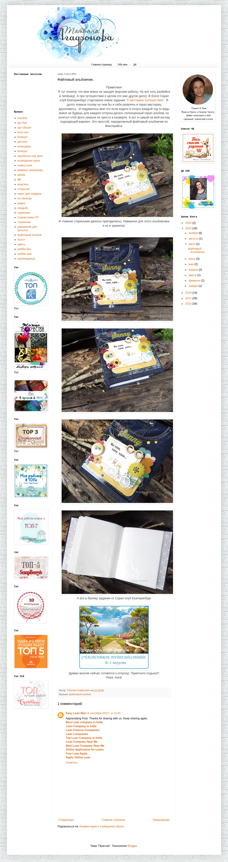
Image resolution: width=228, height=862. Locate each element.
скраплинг (23, 212)
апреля (194, 269)
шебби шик (24, 253)
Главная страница (101, 64)
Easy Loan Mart (76, 713)
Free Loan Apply (77, 753)
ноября (194, 233)
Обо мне (123, 64)
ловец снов (24, 165)
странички (23, 222)
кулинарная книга (28, 160)
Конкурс (22, 151)
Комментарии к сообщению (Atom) (102, 826)
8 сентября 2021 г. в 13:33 (103, 713)
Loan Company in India (81, 726)
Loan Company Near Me (81, 741)
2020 (188, 222)
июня (192, 258)
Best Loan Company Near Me (85, 745)
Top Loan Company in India (84, 737)
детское (22, 141)
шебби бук (24, 249)
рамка (21, 203)
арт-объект (24, 127)
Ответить (72, 762)
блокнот (22, 137)
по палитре (24, 198)
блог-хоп (22, 132)
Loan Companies (77, 734)
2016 (188, 303)
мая (191, 264)
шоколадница (26, 258)
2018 (188, 292)
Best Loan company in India (84, 722)
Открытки (23, 189)
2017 (188, 298)
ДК (135, 64)
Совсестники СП (28, 217)
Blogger (132, 845)
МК (19, 179)
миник (21, 174)
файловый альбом (80, 694)
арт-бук (22, 122)
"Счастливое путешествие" (145, 100)
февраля (195, 280)
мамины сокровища (30, 170)
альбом (22, 118)
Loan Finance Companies (83, 730)
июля (192, 244)
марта (193, 275)
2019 (188, 228)
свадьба (22, 207)
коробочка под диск (30, 155)
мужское (22, 184)
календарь (24, 146)
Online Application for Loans (85, 749)
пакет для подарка (29, 193)
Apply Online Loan (78, 757)
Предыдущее (161, 819)
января (194, 285)
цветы (21, 244)
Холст (21, 239)
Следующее (66, 819)
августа (194, 238)
